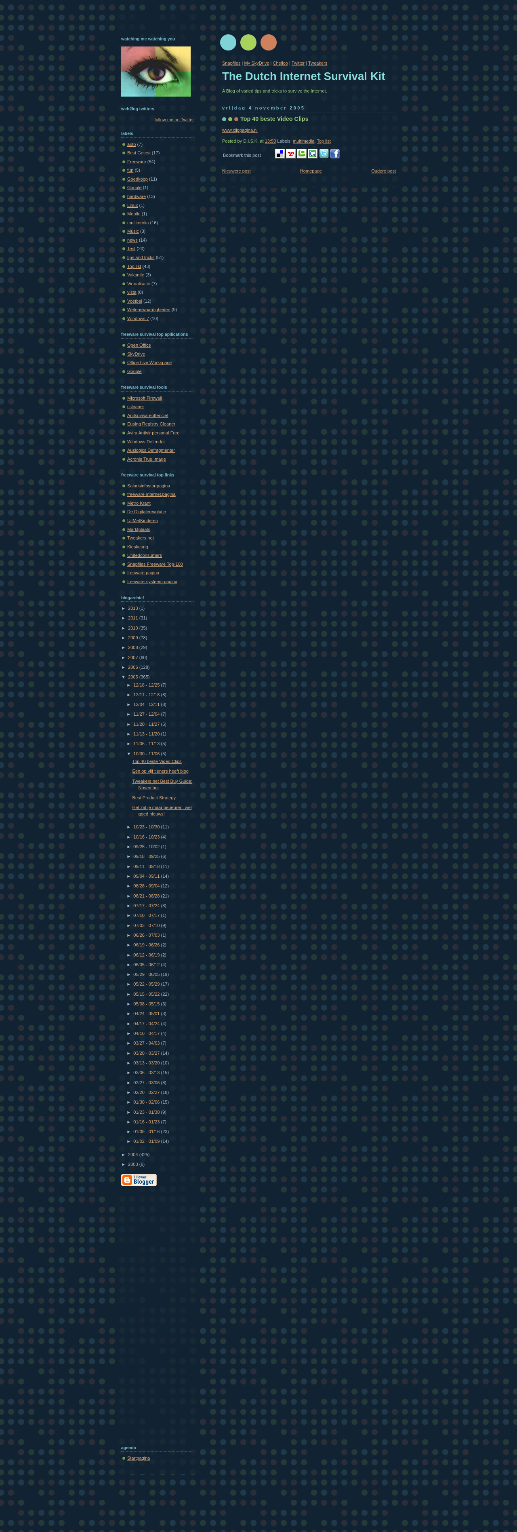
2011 (133, 617)
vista (132, 292)
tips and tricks (141, 257)
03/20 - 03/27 (147, 1053)
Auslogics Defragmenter (151, 450)
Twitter (298, 63)
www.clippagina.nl (240, 130)
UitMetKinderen (142, 520)
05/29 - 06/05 (147, 974)
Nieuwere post (236, 171)
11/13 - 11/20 (147, 733)
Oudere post (383, 171)
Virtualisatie (138, 283)
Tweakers (317, 63)
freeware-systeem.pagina (152, 581)
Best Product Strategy (154, 797)
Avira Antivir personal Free (153, 432)
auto (131, 144)
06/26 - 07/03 (147, 935)
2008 (133, 647)
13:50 (270, 141)
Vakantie (135, 274)
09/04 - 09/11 (147, 876)
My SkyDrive (256, 63)
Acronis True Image (146, 459)
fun (130, 170)
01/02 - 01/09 (147, 1141)
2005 (133, 676)
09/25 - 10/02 (147, 846)
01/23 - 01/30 (147, 1112)
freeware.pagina (143, 572)
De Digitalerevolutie (146, 511)
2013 (133, 608)
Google (134, 187)
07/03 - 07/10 (147, 925)
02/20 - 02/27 (147, 1092)
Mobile (134, 213)
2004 (133, 1154)
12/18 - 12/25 (147, 685)
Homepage (311, 171)
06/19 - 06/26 (147, 944)
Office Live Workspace (149, 362)
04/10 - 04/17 (147, 1033)
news (132, 240)
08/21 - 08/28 (147, 895)
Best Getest (139, 152)
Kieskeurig (137, 546)
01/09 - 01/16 (147, 1131)
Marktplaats (138, 529)
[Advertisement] (153, 1314)
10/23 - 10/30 (147, 826)
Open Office (139, 345)
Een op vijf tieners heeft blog (160, 771)
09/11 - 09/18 (147, 866)
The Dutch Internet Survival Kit (303, 76)
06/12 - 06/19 (147, 954)
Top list (323, 141)
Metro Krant (139, 503)
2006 (133, 667)
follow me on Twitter (174, 119)
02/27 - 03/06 (147, 1082)
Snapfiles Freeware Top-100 (155, 564)
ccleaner (135, 406)
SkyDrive (136, 354)
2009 (133, 637)
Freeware (136, 161)
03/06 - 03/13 (147, 1072)
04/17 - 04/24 (147, 1023)
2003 (133, 1164)
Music (133, 231)
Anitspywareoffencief (147, 415)
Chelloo (280, 63)
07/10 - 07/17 (147, 915)
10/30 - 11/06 (147, 753)
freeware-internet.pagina (151, 494)
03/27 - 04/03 (147, 1043)
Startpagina (138, 1458)
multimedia (303, 141)
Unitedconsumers (144, 555)
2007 (133, 657)
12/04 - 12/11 (147, 704)
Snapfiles (231, 63)
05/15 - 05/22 (147, 994)
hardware (136, 196)
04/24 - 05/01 (147, 1013)
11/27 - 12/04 (147, 714)
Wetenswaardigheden (148, 309)
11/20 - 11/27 (147, 724)
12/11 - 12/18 (147, 694)
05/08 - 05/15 (147, 1003)
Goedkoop (137, 179)
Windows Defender (146, 441)
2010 (133, 628)
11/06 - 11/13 (147, 743)
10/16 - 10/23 (147, 836)
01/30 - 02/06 (147, 1102)
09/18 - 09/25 (147, 856)
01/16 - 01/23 (147, 1121)
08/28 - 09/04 (147, 885)
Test (131, 248)
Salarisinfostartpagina (148, 485)
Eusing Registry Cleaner (151, 423)
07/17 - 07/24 (147, 905)
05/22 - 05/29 (147, 984)
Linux (132, 205)
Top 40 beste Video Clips (274, 119)
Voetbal (134, 301)
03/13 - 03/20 (147, 1062)
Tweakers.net (140, 537)
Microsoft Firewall (144, 398)
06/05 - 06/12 (147, 964)
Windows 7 (138, 318)
